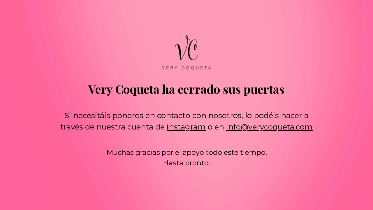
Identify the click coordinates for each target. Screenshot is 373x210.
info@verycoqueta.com (269, 127)
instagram (186, 127)
